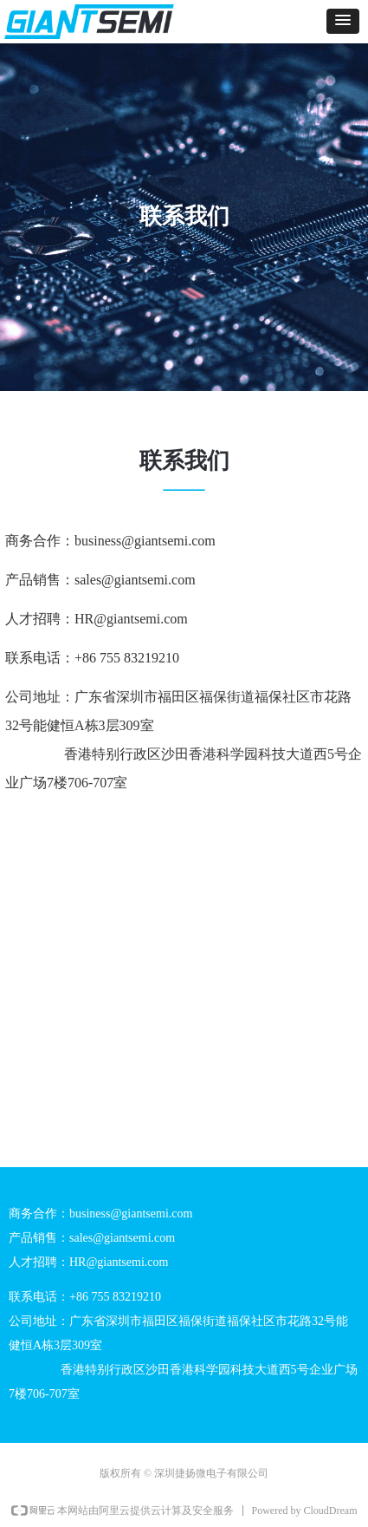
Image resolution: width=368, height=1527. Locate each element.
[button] (342, 21)
